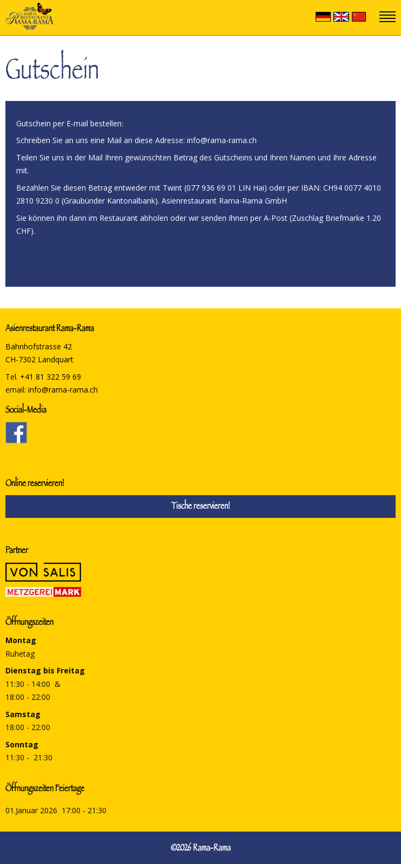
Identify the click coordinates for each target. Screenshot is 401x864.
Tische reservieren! (200, 507)
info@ (63, 389)
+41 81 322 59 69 (50, 377)
